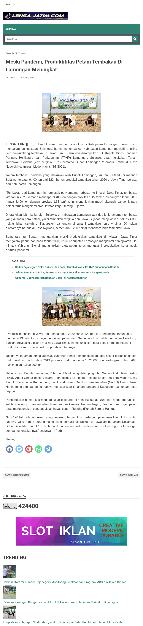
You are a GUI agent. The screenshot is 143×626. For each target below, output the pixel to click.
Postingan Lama (129, 475)
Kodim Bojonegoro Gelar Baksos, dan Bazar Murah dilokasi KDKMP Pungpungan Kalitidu (67, 267)
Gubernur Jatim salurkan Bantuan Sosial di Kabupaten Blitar (51, 277)
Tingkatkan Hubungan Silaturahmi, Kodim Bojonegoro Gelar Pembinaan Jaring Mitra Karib (62, 622)
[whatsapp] (38, 449)
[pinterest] (29, 449)
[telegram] (48, 449)
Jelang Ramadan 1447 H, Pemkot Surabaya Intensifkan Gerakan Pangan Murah (62, 272)
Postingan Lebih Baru (17, 475)
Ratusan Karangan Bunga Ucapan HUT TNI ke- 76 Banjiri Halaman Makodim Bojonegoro (61, 602)
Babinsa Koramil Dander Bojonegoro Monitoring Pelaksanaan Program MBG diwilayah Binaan (64, 582)
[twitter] (19, 449)
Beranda (11, 29)
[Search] (68, 39)
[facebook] (9, 449)
